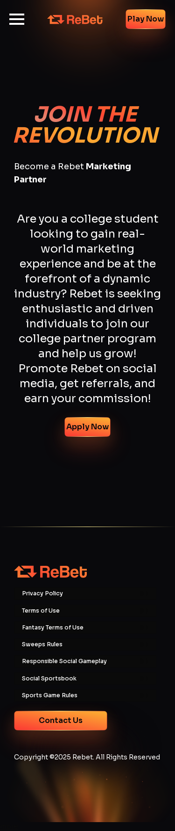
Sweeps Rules (42, 644)
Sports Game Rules (49, 695)
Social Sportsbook (49, 678)
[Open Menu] (16, 19)
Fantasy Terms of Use (53, 627)
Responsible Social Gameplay (64, 661)
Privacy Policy (42, 593)
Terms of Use (41, 611)
